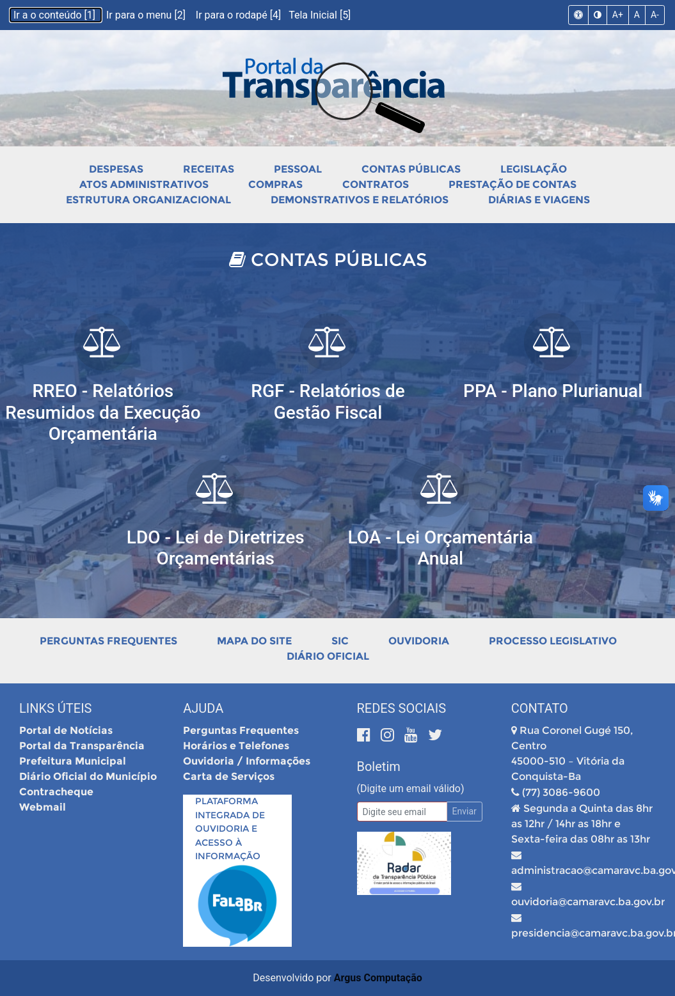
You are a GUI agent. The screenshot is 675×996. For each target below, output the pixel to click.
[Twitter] (435, 735)
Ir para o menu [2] (147, 15)
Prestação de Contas (512, 184)
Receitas (208, 169)
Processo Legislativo (553, 641)
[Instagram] (389, 735)
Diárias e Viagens (539, 200)
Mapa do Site (254, 641)
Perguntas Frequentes (108, 641)
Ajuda (203, 708)
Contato (539, 708)
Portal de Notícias (66, 730)
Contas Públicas (411, 169)
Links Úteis (55, 708)
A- (655, 15)
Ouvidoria (418, 641)
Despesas (116, 169)
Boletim (379, 766)
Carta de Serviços (228, 776)
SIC (340, 641)
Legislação (533, 169)
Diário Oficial (328, 656)
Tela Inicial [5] (320, 15)
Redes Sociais (402, 708)
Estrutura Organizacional (148, 200)
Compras (275, 184)
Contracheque (56, 792)
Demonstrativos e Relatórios (360, 200)
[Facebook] (365, 735)
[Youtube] (413, 735)
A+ (617, 15)
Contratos (375, 184)
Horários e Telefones (236, 746)
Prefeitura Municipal (72, 761)
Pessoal (298, 169)
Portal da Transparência (82, 746)
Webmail (42, 807)
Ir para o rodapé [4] (239, 15)
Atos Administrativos (144, 184)
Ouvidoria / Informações (246, 761)
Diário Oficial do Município (88, 776)
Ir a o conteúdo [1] (55, 15)
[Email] (402, 811)
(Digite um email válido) (411, 788)
